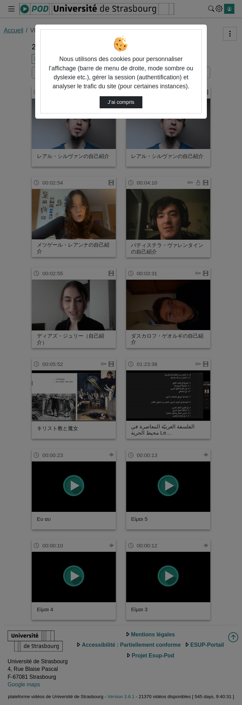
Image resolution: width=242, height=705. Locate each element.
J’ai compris (121, 102)
